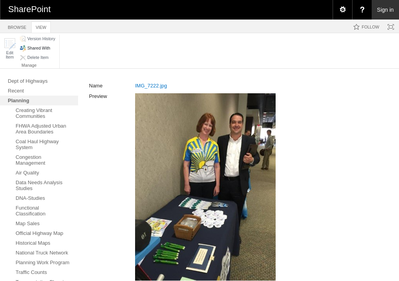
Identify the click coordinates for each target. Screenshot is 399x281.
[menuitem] (342, 10)
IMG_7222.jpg (151, 86)
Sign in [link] (385, 10)
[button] (10, 48)
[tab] (17, 26)
